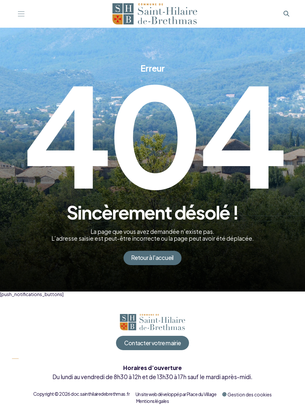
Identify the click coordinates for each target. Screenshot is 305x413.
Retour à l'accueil (152, 257)
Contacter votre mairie (152, 343)
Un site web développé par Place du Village (176, 394)
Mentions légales (152, 401)
